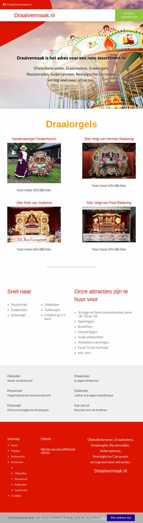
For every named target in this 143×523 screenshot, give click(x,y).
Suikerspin (52, 310)
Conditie (16, 495)
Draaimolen (19, 310)
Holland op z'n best (55, 317)
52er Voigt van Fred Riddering (109, 203)
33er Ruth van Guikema (34, 203)
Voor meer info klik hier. (34, 190)
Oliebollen (52, 305)
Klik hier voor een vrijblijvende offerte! (58, 450)
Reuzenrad (19, 305)
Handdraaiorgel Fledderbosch (34, 139)
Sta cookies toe (121, 517)
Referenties (18, 456)
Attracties (17, 462)
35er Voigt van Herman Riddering (109, 139)
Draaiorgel (18, 315)
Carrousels (21, 490)
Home (14, 445)
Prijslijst (15, 450)
